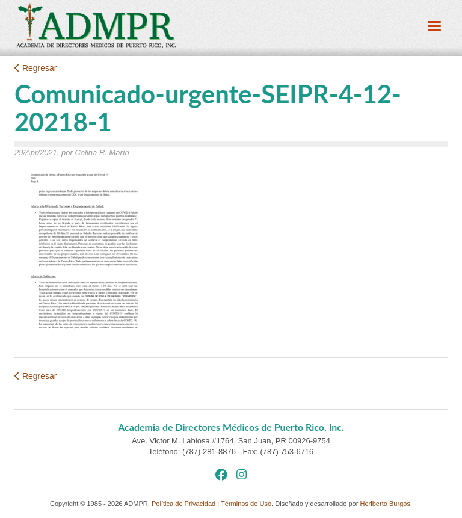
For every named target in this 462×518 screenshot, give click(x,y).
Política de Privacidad (183, 503)
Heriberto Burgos (385, 503)
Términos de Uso (246, 503)
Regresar (35, 68)
